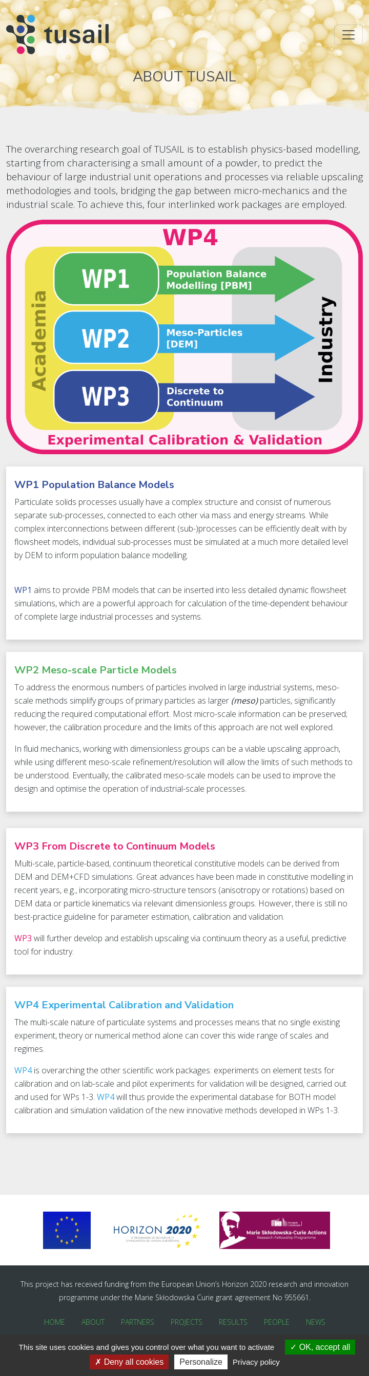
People (277, 1322)
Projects (186, 1322)
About (93, 1322)
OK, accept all (320, 1347)
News (315, 1322)
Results (233, 1322)
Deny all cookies (129, 1362)
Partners (137, 1322)
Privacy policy (256, 1362)
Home (54, 1322)
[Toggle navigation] (348, 35)
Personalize (200, 1362)
